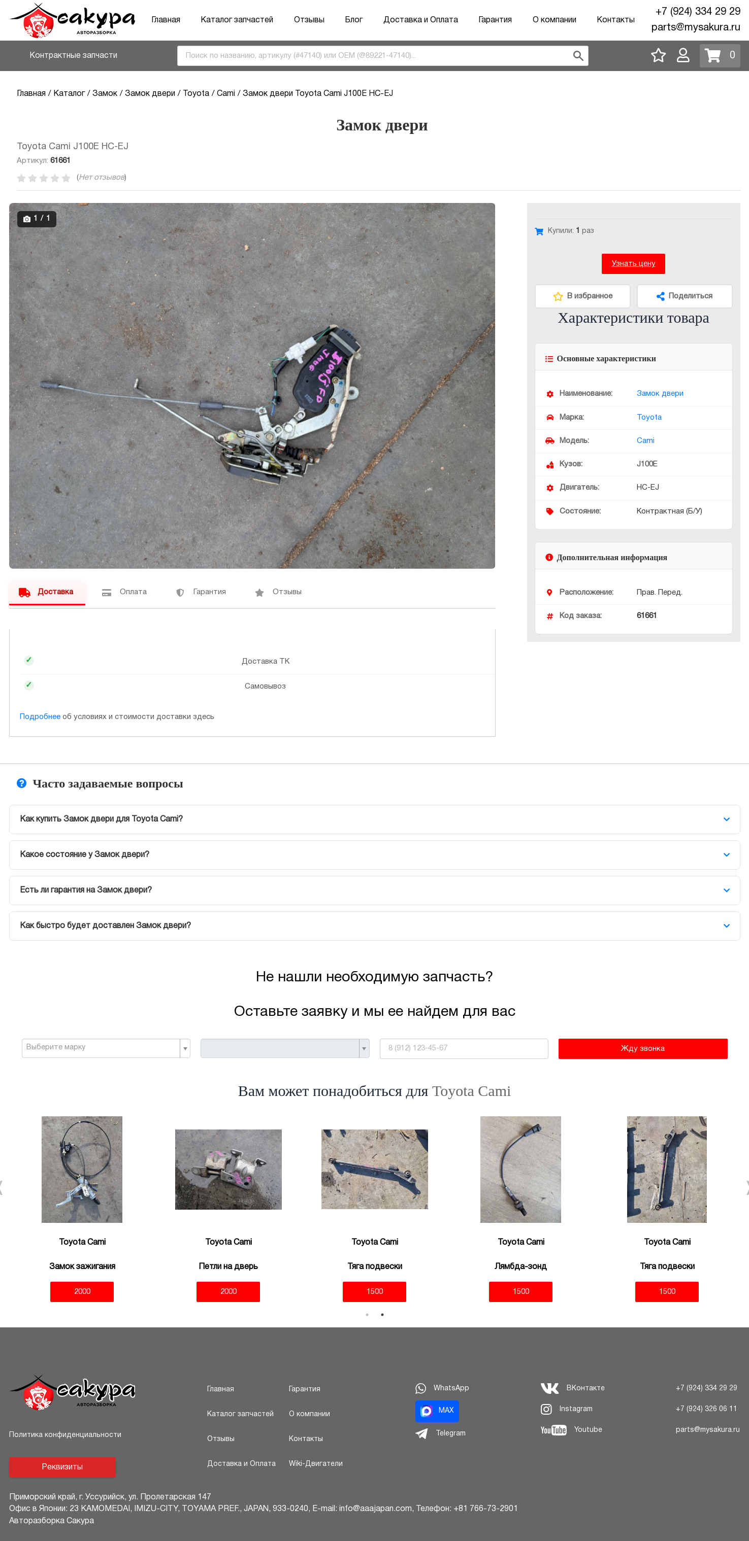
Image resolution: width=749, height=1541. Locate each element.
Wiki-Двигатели (316, 1464)
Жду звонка (643, 1048)
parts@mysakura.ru (696, 27)
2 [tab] (382, 1315)
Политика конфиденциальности (65, 1435)
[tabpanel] (82, 1209)
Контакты (616, 20)
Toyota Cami (471, 1090)
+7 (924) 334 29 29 (698, 12)
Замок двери (660, 393)
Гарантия (495, 20)
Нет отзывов (101, 177)
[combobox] (383, 56)
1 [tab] (367, 1315)
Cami (646, 440)
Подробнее (40, 717)
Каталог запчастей (237, 20)
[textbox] (102, 1047)
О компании (554, 20)
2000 (82, 1291)
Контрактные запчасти (73, 55)
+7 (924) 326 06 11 (706, 1409)
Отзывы (309, 20)
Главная (165, 20)
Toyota (649, 417)
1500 (375, 1291)
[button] (486, 212)
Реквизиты (62, 1467)
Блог (354, 20)
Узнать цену (634, 263)
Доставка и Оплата (420, 20)
